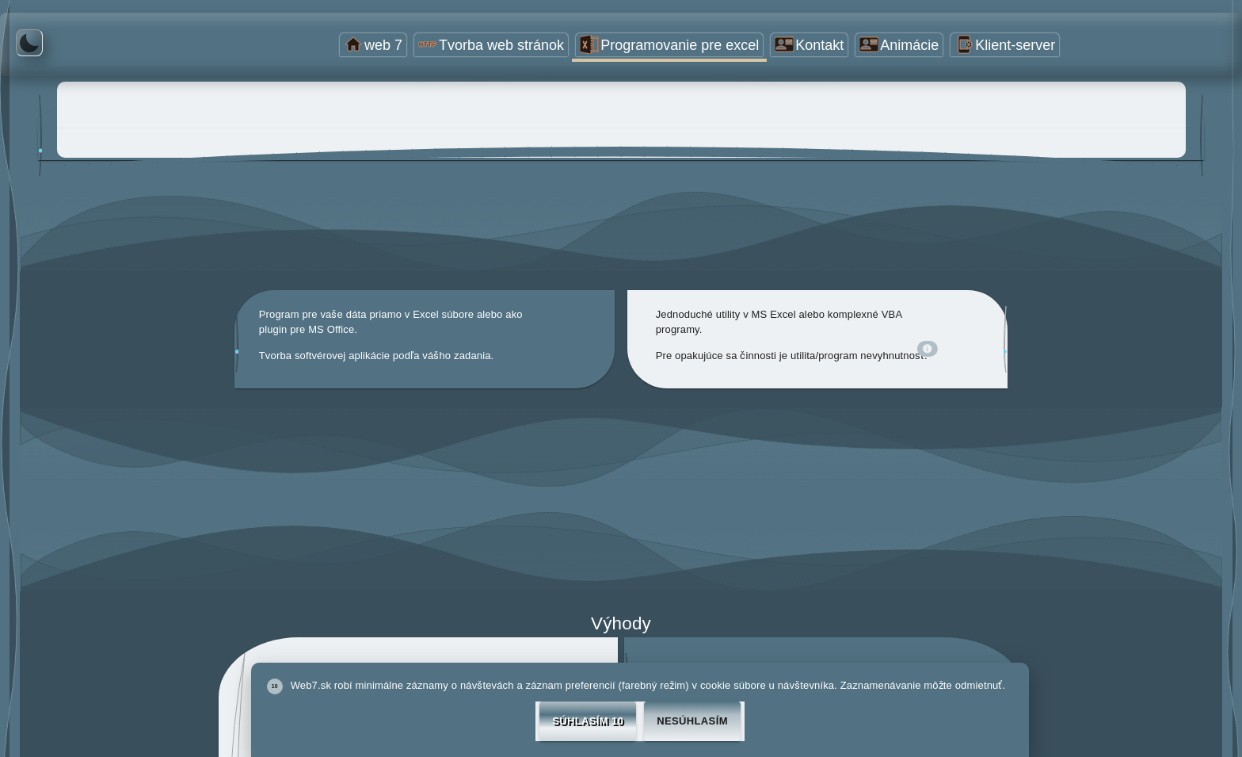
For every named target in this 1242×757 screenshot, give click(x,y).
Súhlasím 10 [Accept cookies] (587, 721)
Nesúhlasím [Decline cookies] (692, 721)
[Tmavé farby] (29, 42)
